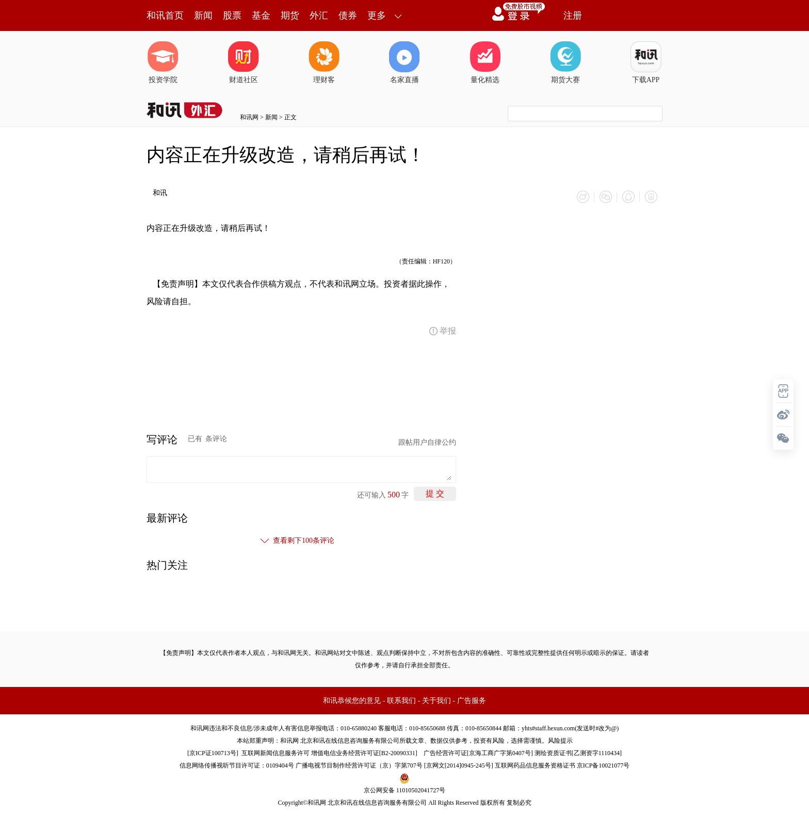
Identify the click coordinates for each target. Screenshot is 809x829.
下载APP (645, 62)
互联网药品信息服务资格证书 (535, 765)
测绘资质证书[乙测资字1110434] (578, 753)
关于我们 (436, 701)
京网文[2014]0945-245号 (458, 765)
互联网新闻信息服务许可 (275, 753)
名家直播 (404, 62)
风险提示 (560, 740)
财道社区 (243, 62)
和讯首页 (165, 15)
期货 (290, 15)
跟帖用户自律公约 (427, 442)
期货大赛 (565, 62)
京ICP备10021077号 (603, 765)
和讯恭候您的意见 (352, 701)
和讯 (160, 193)
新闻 (203, 15)
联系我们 (401, 701)
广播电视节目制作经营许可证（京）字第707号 (359, 765)
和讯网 (249, 117)
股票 (232, 15)
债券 (347, 15)
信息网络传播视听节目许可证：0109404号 (237, 765)
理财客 (324, 62)
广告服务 (471, 701)
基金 (261, 15)
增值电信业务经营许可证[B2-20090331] (364, 753)
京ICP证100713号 (212, 753)
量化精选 (485, 62)
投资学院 (163, 62)
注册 (572, 15)
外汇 (319, 15)
